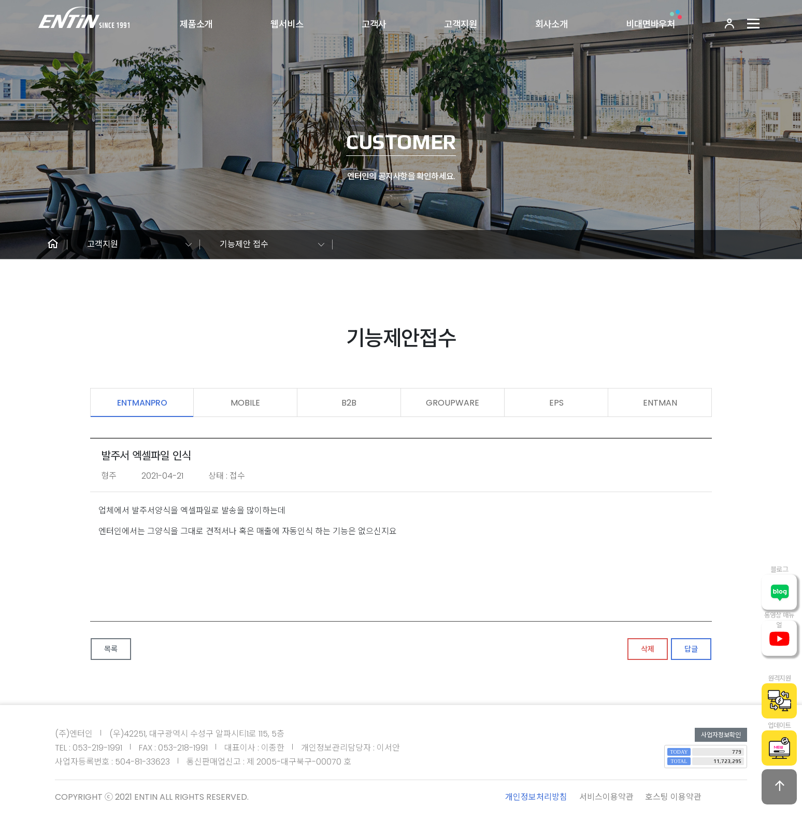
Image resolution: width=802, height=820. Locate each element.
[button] (52, 244)
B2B (348, 403)
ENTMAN (660, 403)
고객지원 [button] (102, 244)
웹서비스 (286, 24)
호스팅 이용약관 (673, 797)
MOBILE (245, 403)
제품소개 (196, 24)
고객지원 (460, 24)
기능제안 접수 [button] (244, 244)
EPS (556, 403)
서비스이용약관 (606, 797)
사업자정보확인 (721, 734)
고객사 (374, 24)
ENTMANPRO (142, 403)
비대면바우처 (650, 24)
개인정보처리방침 (536, 797)
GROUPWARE (452, 403)
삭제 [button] (647, 649)
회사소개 (551, 24)
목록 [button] (111, 649)
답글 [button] (691, 649)
